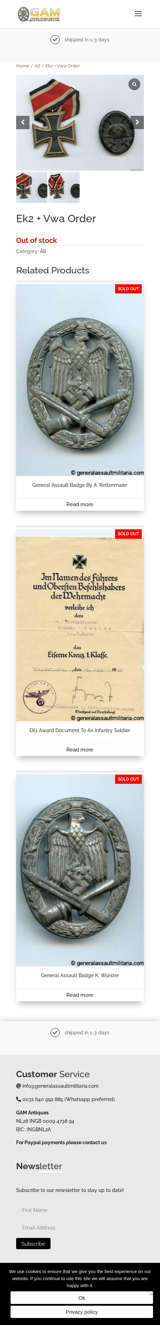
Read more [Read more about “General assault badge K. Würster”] (79, 995)
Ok (81, 1298)
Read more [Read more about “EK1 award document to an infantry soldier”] (79, 750)
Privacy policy (82, 1312)
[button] (137, 122)
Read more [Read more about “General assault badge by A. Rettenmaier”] (79, 504)
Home (22, 65)
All (37, 65)
